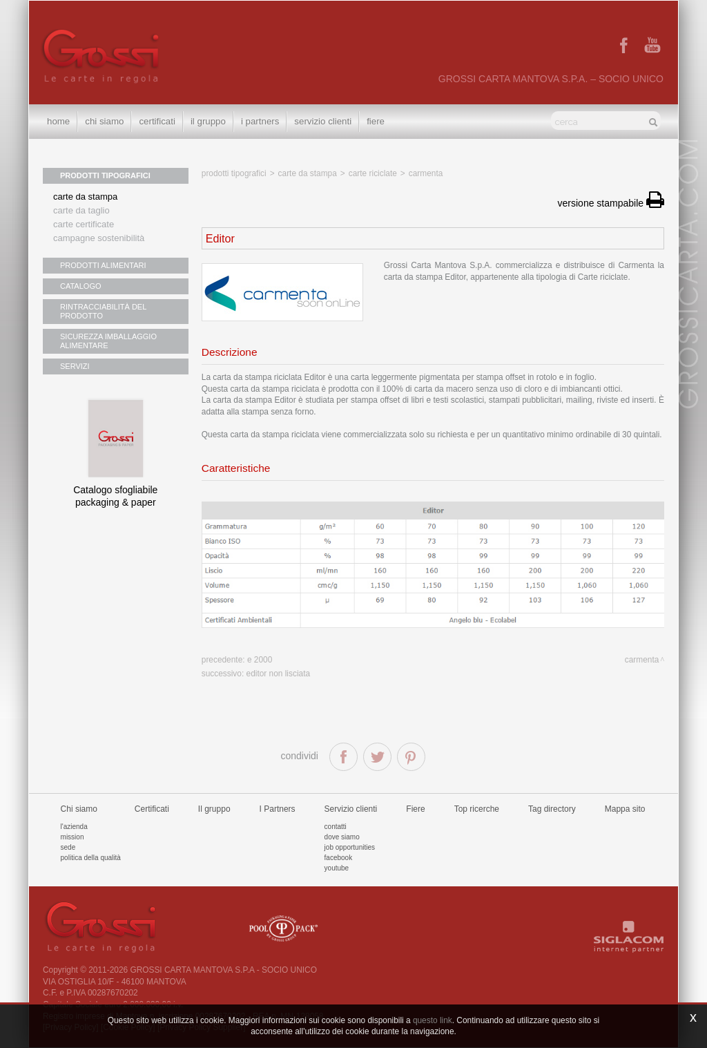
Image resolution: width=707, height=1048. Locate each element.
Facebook (339, 857)
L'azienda (74, 826)
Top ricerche (476, 809)
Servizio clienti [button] (322, 121)
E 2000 (259, 660)
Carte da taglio (81, 210)
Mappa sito (625, 809)
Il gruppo (214, 809)
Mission (72, 837)
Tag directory (552, 809)
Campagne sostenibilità (98, 238)
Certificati (157, 121)
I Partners (260, 121)
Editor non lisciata (278, 673)
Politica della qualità (91, 857)
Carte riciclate (373, 173)
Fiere (376, 121)
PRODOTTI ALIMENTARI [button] (103, 265)
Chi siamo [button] (104, 121)
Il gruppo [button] (208, 121)
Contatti (336, 826)
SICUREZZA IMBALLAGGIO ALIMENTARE (108, 341)
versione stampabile (611, 203)
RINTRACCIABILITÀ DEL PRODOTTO (103, 311)
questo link (432, 1020)
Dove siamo (342, 837)
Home (58, 121)
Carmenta (426, 173)
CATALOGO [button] (80, 286)
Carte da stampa (85, 196)
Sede (68, 847)
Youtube (337, 868)
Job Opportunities (350, 847)
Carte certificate (83, 224)
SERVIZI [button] (75, 366)
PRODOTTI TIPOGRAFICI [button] (105, 175)
